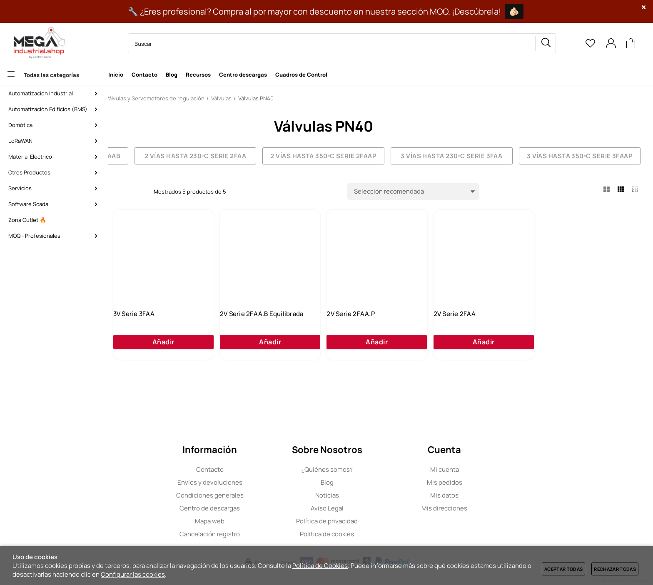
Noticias (380, 495)
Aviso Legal (380, 508)
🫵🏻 (514, 11)
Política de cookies (381, 534)
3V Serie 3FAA (258, 330)
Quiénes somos (380, 469)
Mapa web (263, 521)
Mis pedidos (498, 482)
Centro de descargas (263, 508)
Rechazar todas (615, 569)
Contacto (263, 469)
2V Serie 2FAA (574, 330)
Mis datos (498, 495)
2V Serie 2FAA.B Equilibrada (384, 330)
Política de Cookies (320, 565)
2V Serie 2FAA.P (472, 330)
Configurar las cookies (133, 574)
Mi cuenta (498, 469)
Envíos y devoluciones (263, 482)
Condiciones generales (263, 495)
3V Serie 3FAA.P (154, 330)
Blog (380, 482)
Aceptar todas (563, 569)
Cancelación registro (263, 534)
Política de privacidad (380, 521)
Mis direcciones (498, 508)
